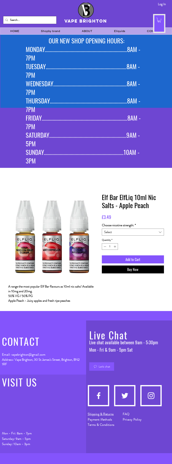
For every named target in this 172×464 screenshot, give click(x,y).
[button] (159, 20)
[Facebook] (98, 395)
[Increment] (115, 246)
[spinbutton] (110, 246)
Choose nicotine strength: (119, 225)
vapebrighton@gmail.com (28, 354)
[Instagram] (151, 395)
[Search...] (29, 20)
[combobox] (133, 232)
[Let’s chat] (101, 366)
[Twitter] (124, 395)
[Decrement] (104, 246)
